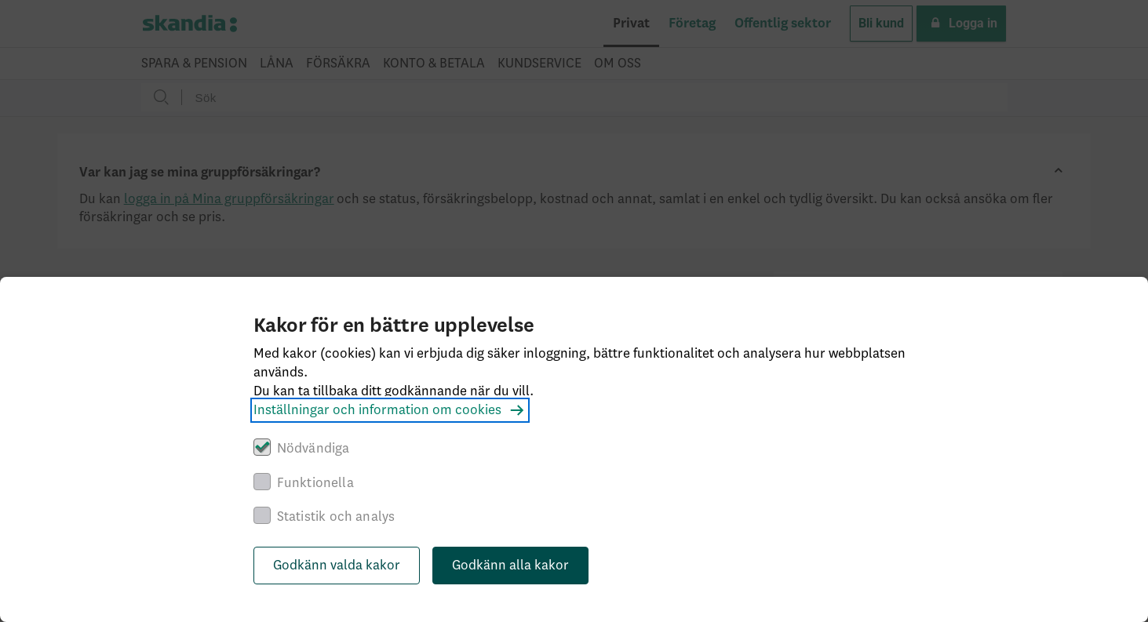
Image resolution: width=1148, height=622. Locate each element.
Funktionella (315, 483)
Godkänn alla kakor (510, 565)
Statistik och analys (336, 517)
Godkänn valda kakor (336, 565)
